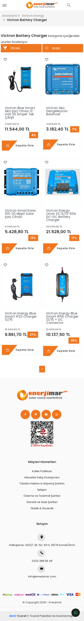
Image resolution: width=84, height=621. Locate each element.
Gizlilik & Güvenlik (42, 508)
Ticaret (17, 616)
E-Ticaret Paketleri (39, 616)
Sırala (52, 48)
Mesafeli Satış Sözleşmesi (42, 477)
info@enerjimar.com (42, 571)
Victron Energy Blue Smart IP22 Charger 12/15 (21, 316)
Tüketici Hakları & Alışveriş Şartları (42, 483)
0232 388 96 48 (42, 556)
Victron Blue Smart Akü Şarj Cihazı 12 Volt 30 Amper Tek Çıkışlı (20, 112)
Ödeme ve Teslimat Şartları (42, 496)
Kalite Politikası (42, 471)
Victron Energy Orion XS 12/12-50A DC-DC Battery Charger (61, 215)
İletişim (42, 490)
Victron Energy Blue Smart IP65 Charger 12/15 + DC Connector (62, 318)
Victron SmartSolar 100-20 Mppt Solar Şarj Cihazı (20, 213)
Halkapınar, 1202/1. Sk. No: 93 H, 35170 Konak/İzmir (42, 540)
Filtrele (11, 48)
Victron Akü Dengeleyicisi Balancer (56, 111)
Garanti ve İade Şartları (42, 502)
